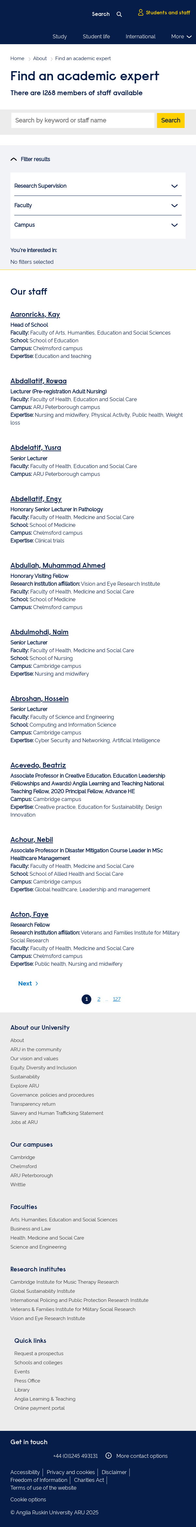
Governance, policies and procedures (52, 1095)
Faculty (96, 205)
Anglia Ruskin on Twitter (34, 1455)
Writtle (18, 1185)
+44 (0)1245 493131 (75, 1456)
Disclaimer (114, 1472)
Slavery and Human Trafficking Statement (56, 1113)
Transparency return (33, 1104)
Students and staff (163, 12)
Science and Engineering (38, 1247)
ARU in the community (35, 1049)
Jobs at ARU (24, 1122)
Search (170, 120)
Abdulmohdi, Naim (39, 632)
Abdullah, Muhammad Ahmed (57, 566)
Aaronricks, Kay (35, 315)
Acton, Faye (29, 915)
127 (117, 999)
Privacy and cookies (71, 1472)
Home (17, 58)
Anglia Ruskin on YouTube (44, 1455)
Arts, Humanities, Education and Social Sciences (63, 1220)
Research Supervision (96, 186)
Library (22, 1390)
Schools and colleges (38, 1363)
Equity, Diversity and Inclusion (43, 1068)
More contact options (136, 1455)
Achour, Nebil (31, 840)
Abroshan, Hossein (39, 699)
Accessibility (25, 1472)
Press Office (27, 1381)
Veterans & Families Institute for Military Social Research (73, 1309)
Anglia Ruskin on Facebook (14, 1455)
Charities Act (89, 1480)
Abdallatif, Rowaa (38, 381)
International (140, 36)
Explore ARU (24, 1086)
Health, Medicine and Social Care (47, 1238)
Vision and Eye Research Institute (47, 1318)
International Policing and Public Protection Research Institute (79, 1300)
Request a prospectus (38, 1353)
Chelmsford (23, 1166)
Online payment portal (39, 1408)
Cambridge (22, 1157)
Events (22, 1372)
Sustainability (25, 1077)
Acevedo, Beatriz (38, 766)
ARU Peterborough (31, 1175)
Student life (96, 36)
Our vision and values (34, 1059)
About (40, 58)
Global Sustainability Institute (42, 1291)
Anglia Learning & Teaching (44, 1399)
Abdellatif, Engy (36, 499)
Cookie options (28, 1499)
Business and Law (30, 1229)
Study (60, 36)
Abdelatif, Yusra (35, 448)
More (181, 36)
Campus (96, 225)
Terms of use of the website (43, 1488)
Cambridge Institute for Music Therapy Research (64, 1282)
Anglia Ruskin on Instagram (24, 1455)
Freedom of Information (38, 1480)
